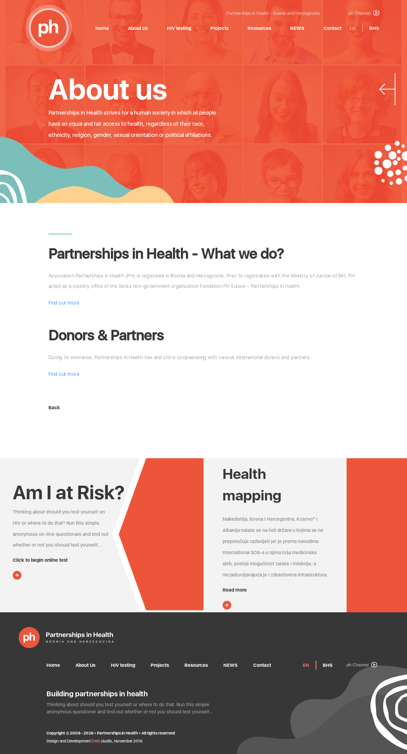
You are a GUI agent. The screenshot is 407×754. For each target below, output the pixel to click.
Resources (259, 28)
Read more (235, 590)
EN (352, 28)
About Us (138, 28)
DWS (95, 740)
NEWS (297, 28)
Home (102, 28)
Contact (332, 28)
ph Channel (364, 13)
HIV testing (179, 28)
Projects (219, 28)
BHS (374, 28)
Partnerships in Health (248, 13)
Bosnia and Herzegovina (296, 13)
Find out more (63, 303)
